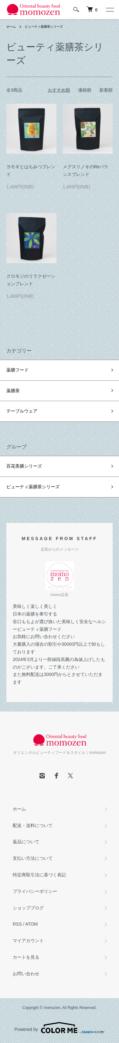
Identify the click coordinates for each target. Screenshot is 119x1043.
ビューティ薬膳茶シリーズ (44, 26)
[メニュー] (109, 9)
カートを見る (26, 957)
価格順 (84, 90)
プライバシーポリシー (35, 891)
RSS (17, 924)
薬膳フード (17, 369)
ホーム (11, 26)
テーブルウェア (21, 411)
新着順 (106, 90)
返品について (26, 841)
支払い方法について (33, 858)
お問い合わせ (26, 973)
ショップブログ (28, 907)
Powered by (60, 1027)
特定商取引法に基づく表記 (39, 874)
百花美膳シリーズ (24, 466)
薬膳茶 (13, 390)
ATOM (31, 924)
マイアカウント (28, 940)
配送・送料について (33, 825)
